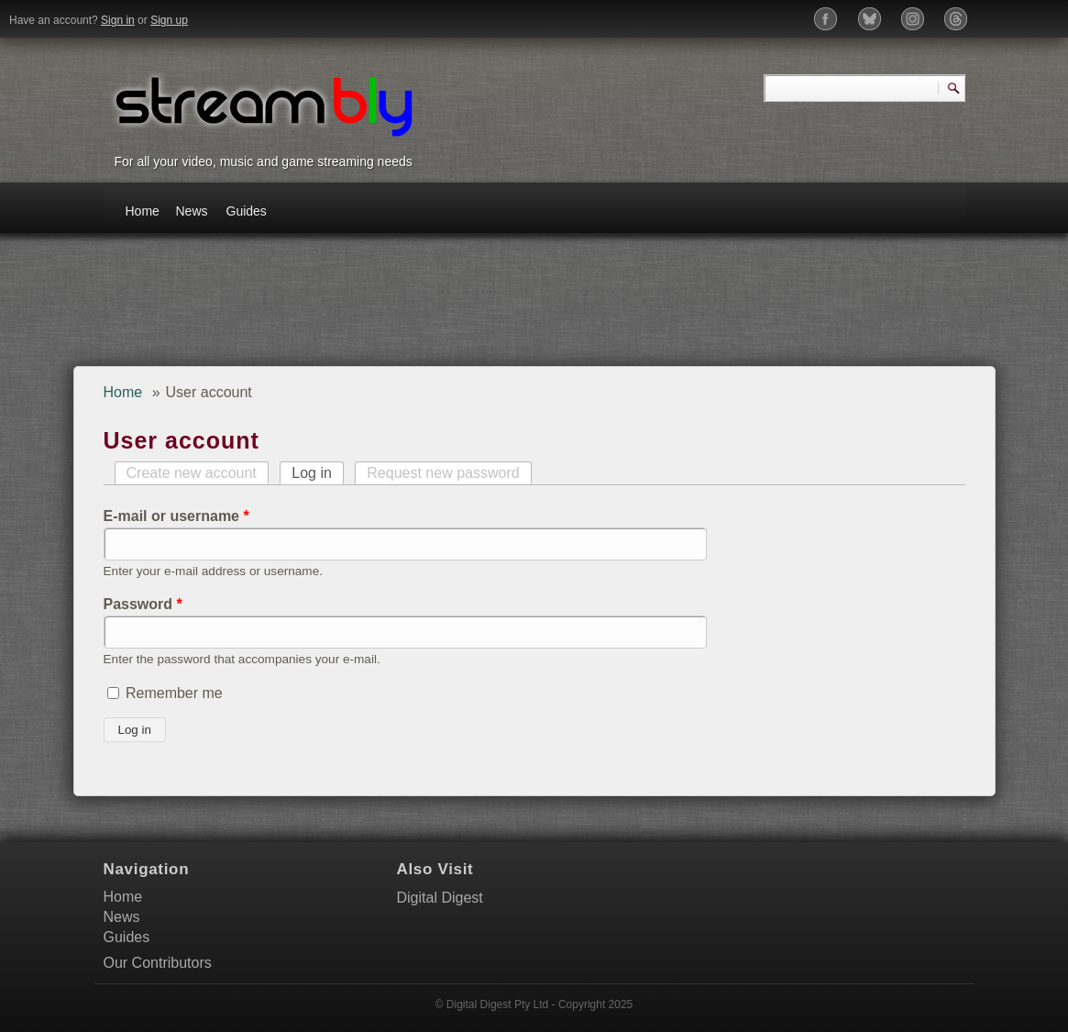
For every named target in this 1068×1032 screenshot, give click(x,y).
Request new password (443, 473)
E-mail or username (176, 516)
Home (143, 211)
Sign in (118, 20)
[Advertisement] (428, 306)
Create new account (192, 473)
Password (143, 604)
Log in (318, 473)
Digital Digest (440, 897)
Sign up (169, 20)
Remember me (174, 693)
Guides (246, 211)
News (192, 211)
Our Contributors (158, 963)
